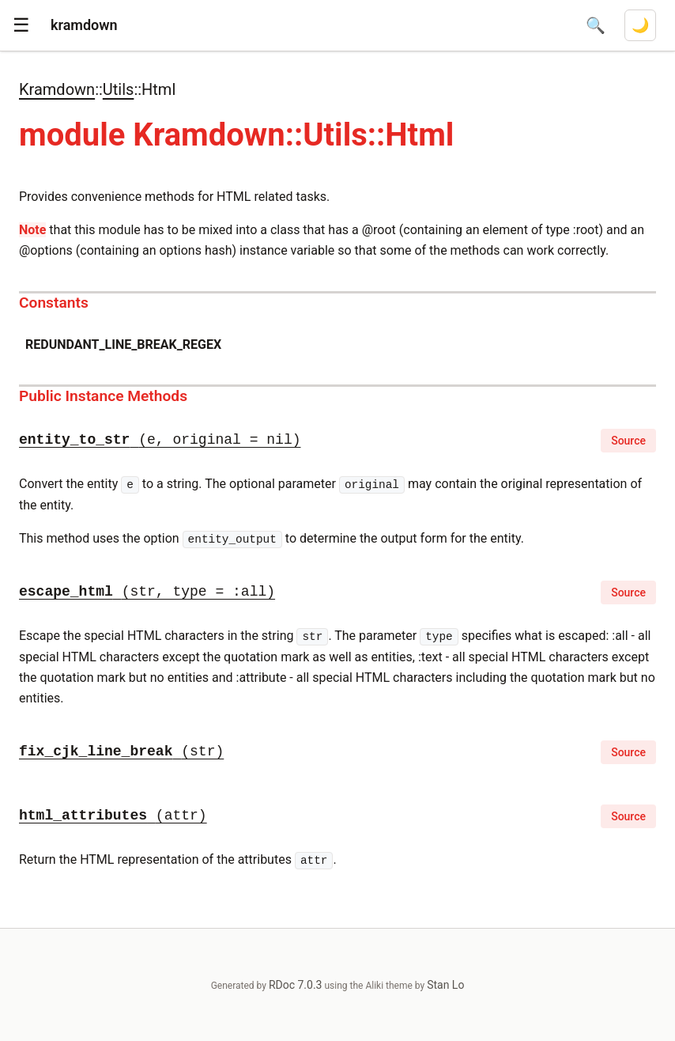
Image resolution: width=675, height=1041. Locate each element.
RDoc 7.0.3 (295, 985)
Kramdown (57, 89)
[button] (21, 25)
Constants (54, 302)
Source (628, 440)
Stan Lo (445, 985)
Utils (118, 89)
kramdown (84, 25)
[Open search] (595, 25)
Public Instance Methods (103, 396)
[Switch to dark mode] (640, 25)
